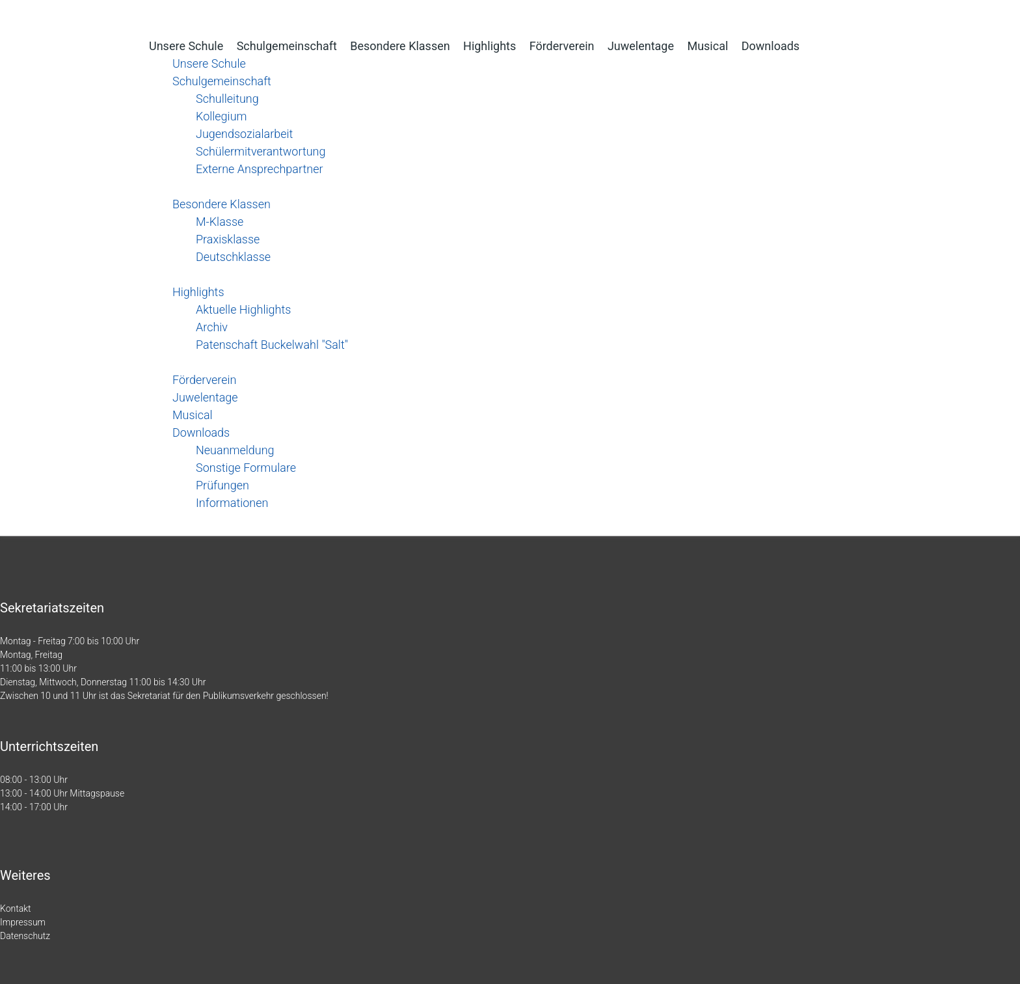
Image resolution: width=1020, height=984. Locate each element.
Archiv (212, 327)
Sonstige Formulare (246, 467)
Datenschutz (25, 936)
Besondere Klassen (400, 46)
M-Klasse (219, 221)
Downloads (770, 46)
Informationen (232, 503)
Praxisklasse (228, 239)
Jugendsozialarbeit (244, 134)
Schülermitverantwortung (261, 151)
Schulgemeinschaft (287, 46)
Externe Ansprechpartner (259, 169)
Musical (707, 46)
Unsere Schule (186, 46)
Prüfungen (222, 485)
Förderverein (562, 46)
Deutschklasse (233, 257)
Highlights (489, 46)
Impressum (23, 922)
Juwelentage (641, 46)
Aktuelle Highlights (243, 309)
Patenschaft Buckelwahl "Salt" (272, 344)
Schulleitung (227, 98)
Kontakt (15, 908)
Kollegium (221, 116)
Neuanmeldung (235, 450)
